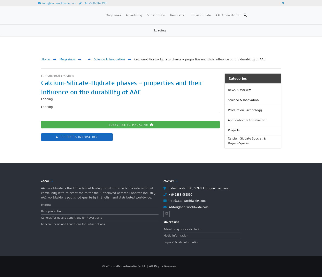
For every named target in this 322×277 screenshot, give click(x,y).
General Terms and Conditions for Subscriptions (73, 224)
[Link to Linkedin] (283, 3)
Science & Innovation (109, 59)
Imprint (46, 205)
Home (46, 59)
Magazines (67, 59)
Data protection (51, 211)
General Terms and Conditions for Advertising (71, 217)
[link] (253, 90)
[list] (253, 115)
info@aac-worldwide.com (57, 3)
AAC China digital (228, 15)
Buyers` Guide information (181, 242)
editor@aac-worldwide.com (188, 207)
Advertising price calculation (182, 229)
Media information (175, 235)
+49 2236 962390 (92, 3)
